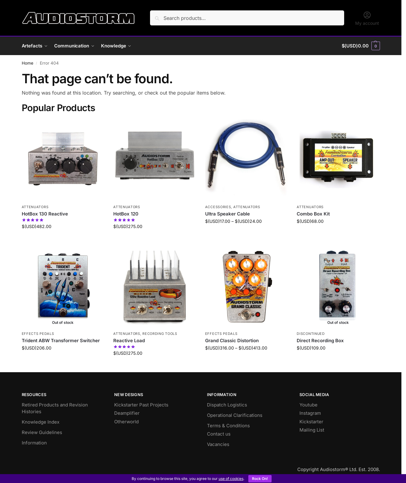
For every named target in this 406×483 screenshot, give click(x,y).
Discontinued (311, 333)
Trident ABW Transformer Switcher (61, 340)
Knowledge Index (40, 422)
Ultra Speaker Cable (227, 214)
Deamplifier (127, 413)
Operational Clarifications (234, 415)
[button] (361, 46)
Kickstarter (311, 422)
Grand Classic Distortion (232, 340)
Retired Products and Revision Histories (55, 408)
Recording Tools (159, 333)
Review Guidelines (42, 432)
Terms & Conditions (228, 426)
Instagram (310, 413)
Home (27, 63)
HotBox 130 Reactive (45, 214)
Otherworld (126, 422)
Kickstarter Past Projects (141, 405)
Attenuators (35, 207)
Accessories (218, 207)
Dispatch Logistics (227, 405)
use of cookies (231, 478)
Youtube (308, 405)
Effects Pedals (38, 333)
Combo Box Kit (313, 214)
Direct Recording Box (320, 340)
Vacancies (218, 444)
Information (34, 443)
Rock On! (260, 478)
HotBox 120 (125, 214)
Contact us (219, 434)
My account (367, 18)
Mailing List (311, 430)
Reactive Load (129, 340)
